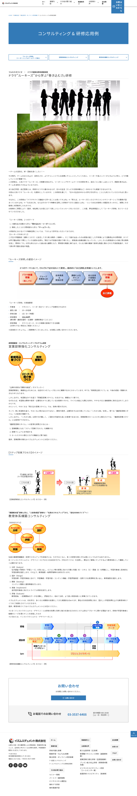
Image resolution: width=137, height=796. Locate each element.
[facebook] (10, 766)
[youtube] (23, 766)
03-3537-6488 (77, 715)
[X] (15, 766)
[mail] (19, 766)
